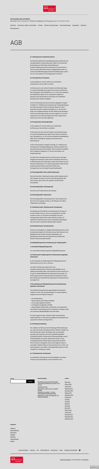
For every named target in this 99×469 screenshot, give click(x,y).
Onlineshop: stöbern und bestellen (26, 25)
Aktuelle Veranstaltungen (51, 25)
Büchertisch (13, 432)
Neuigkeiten (75, 25)
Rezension (13, 437)
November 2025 (69, 390)
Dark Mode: (94, 467)
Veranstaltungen (14, 439)
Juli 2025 (67, 399)
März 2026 (67, 382)
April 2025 (67, 406)
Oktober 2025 (68, 393)
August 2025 (68, 397)
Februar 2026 (68, 384)
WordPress (85, 459)
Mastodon (83, 25)
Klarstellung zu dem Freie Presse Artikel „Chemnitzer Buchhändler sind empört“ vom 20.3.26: (49, 383)
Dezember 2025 (69, 388)
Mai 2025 (67, 403)
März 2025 (67, 408)
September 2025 (69, 395)
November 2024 (69, 416)
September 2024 (69, 419)
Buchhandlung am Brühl (20, 19)
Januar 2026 (68, 386)
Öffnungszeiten (14, 28)
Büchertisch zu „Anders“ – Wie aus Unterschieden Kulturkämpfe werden (47, 392)
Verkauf (12, 441)
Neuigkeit (12, 434)
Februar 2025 (68, 410)
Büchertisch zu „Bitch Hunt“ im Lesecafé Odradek (48, 389)
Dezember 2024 (69, 414)
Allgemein (12, 428)
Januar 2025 (68, 412)
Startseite (13, 25)
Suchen (12, 378)
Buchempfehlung (14, 430)
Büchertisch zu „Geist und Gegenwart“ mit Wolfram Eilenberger (48, 396)
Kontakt (40, 25)
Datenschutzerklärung (65, 459)
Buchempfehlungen (65, 25)
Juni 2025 (67, 401)
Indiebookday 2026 (42, 387)
